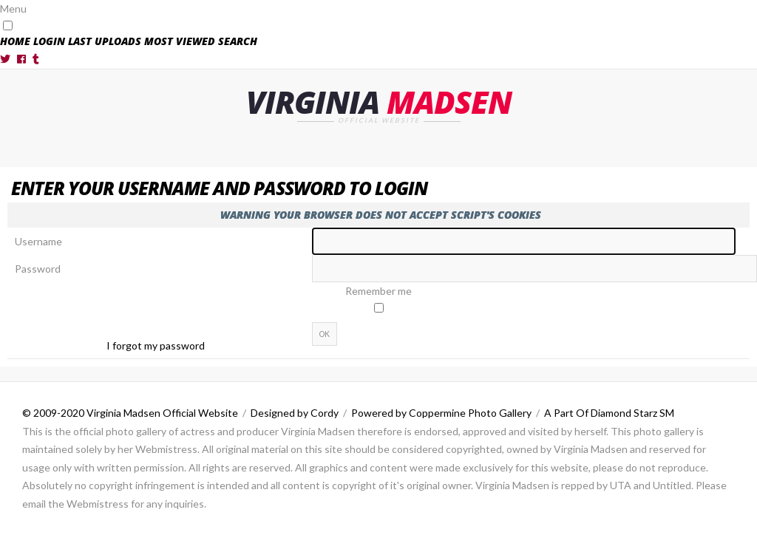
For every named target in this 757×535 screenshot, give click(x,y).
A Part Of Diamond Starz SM (609, 412)
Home (15, 41)
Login (49, 41)
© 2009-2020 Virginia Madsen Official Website (130, 412)
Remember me (378, 290)
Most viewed (179, 41)
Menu (13, 8)
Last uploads (104, 41)
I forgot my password (155, 345)
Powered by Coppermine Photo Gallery (441, 412)
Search (237, 41)
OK (324, 334)
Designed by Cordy (295, 412)
